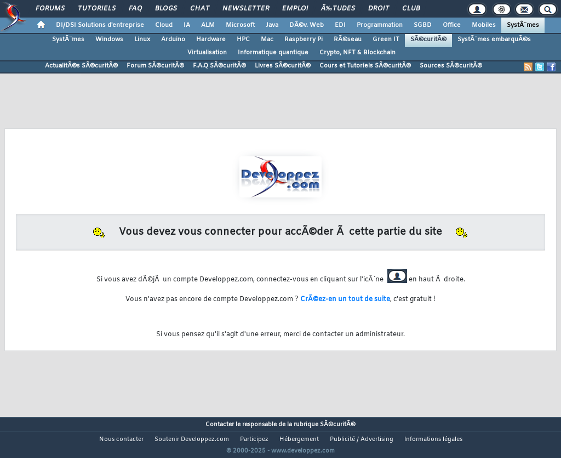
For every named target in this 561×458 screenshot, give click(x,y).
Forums (50, 8)
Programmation (380, 25)
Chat (199, 8)
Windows (109, 39)
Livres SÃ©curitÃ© (283, 66)
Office (452, 25)
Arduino (173, 39)
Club (411, 8)
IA (187, 25)
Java (272, 25)
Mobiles (484, 25)
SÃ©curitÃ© (428, 39)
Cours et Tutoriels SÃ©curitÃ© (365, 66)
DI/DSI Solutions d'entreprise (100, 25)
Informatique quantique (273, 52)
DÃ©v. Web (306, 25)
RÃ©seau (348, 39)
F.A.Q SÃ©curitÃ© (219, 66)
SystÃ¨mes (523, 25)
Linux (142, 39)
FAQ (135, 8)
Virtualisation (207, 52)
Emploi (295, 8)
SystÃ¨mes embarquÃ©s (494, 39)
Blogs (166, 8)
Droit (378, 8)
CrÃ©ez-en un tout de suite (345, 299)
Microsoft (240, 25)
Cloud (164, 25)
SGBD (423, 25)
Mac (267, 39)
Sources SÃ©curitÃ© (451, 66)
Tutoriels (97, 8)
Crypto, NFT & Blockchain (357, 52)
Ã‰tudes (338, 8)
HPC (243, 39)
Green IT (386, 39)
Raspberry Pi (303, 39)
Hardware (211, 39)
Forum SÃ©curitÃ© (155, 66)
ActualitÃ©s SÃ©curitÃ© (81, 66)
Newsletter (245, 8)
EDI (340, 25)
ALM (208, 25)
